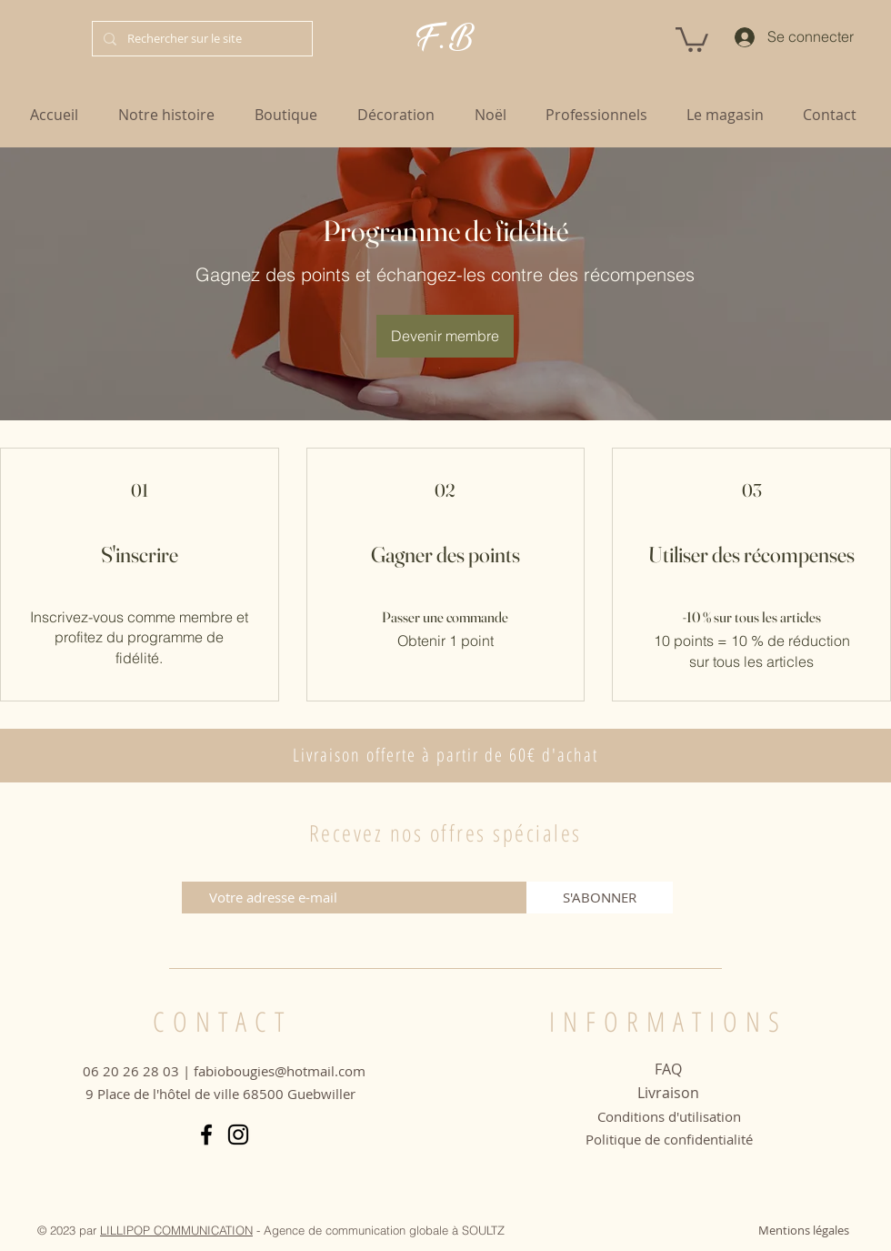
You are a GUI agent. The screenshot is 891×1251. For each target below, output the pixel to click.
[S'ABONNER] (599, 897)
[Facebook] (206, 1134)
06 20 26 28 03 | (138, 1071)
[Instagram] (238, 1134)
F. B (445, 38)
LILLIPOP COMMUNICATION (176, 1230)
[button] (692, 38)
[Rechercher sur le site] (200, 38)
